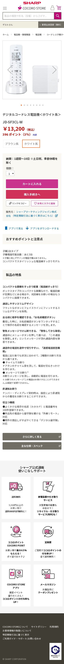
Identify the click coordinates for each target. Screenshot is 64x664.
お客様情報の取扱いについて (17, 644)
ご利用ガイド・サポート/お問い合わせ (22, 652)
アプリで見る (14, 228)
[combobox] (32, 16)
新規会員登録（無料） (51, 24)
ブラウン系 (12, 144)
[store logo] (32, 8)
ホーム (6, 34)
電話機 (38, 34)
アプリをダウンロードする (42, 228)
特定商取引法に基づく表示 (16, 648)
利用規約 (54, 640)
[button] (9, 70)
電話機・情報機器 (22, 34)
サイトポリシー (39, 640)
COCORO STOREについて (15, 640)
